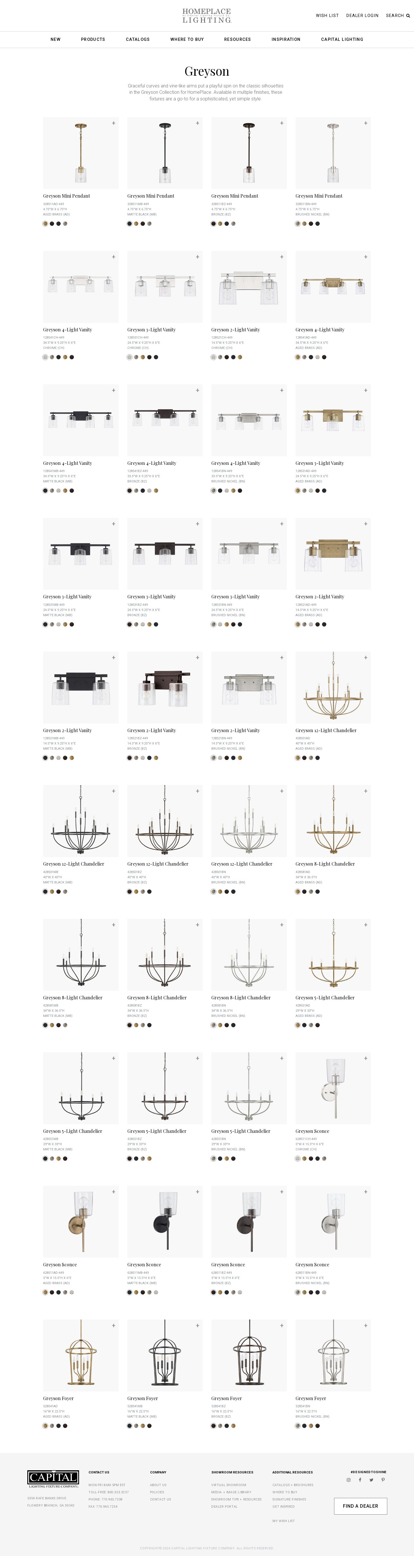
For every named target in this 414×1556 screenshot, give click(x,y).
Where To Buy (187, 40)
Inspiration (286, 40)
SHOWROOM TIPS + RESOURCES (236, 1499)
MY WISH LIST (284, 1521)
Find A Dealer (360, 1506)
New (56, 40)
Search (398, 15)
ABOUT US (158, 1485)
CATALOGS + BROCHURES (293, 1485)
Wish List (327, 15)
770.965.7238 (112, 1499)
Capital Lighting (342, 40)
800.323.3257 (118, 1492)
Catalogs (138, 40)
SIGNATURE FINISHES (289, 1499)
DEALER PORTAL (224, 1507)
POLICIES (157, 1492)
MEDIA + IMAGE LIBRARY (231, 1492)
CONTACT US (160, 1499)
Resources (237, 40)
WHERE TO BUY (285, 1492)
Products (93, 40)
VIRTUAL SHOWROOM (228, 1485)
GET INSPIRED (284, 1507)
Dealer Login (362, 15)
